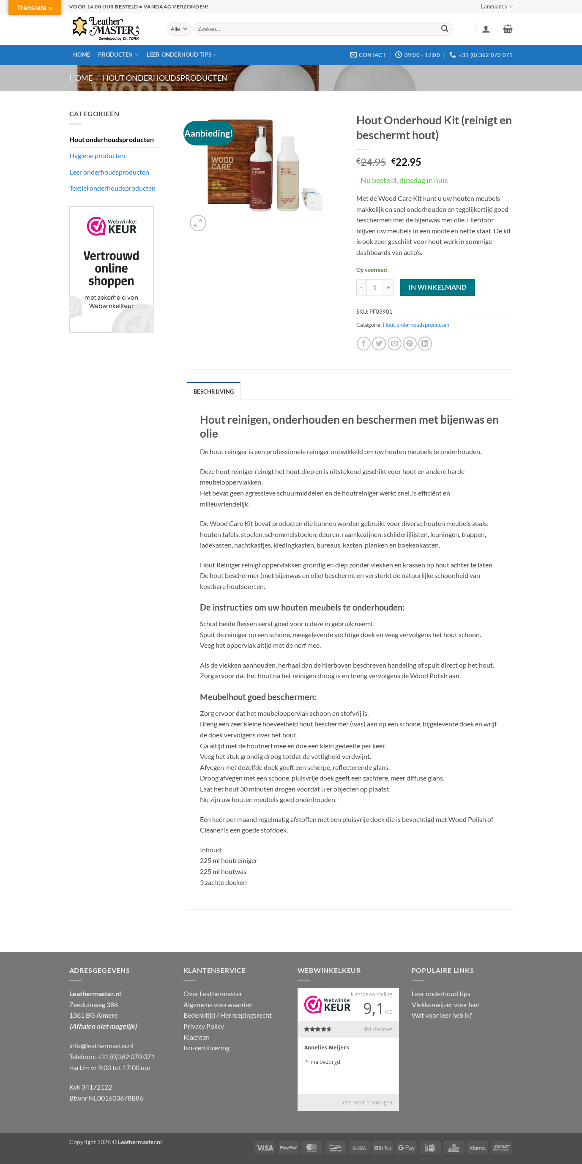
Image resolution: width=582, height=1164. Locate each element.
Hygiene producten (97, 155)
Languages (497, 7)
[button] (486, 28)
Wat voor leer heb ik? (442, 1015)
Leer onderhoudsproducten (109, 172)
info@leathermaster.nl (101, 1045)
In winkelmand (437, 287)
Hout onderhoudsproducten (165, 77)
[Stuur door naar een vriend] (395, 344)
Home (81, 54)
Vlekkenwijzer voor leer (446, 1004)
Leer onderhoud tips (182, 55)
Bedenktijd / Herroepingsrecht (227, 1015)
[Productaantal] (374, 287)
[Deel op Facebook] (364, 344)
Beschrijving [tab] (214, 391)
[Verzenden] (444, 29)
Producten (118, 55)
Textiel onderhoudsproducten (112, 188)
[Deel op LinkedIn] (425, 344)
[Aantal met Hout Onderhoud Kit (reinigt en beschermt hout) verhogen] (388, 287)
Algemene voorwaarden (218, 1004)
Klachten (196, 1037)
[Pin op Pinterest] (410, 344)
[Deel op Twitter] (379, 344)
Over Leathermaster (212, 993)
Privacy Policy (203, 1026)
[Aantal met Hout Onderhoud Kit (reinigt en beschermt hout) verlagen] (361, 287)
